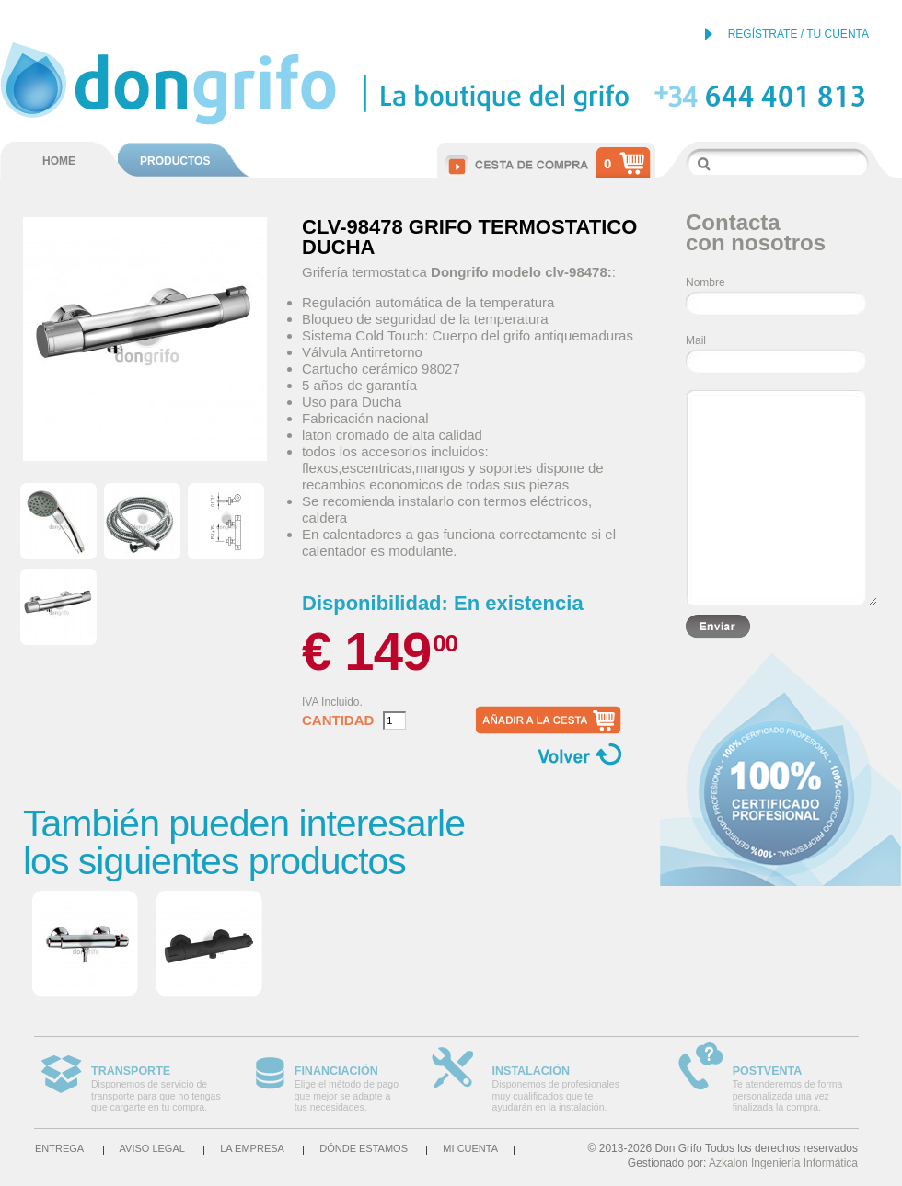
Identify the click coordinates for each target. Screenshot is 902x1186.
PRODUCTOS (175, 161)
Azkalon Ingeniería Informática (783, 1163)
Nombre (705, 282)
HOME (58, 161)
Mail (696, 340)
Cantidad (338, 720)
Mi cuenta (470, 1148)
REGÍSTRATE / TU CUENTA (798, 34)
